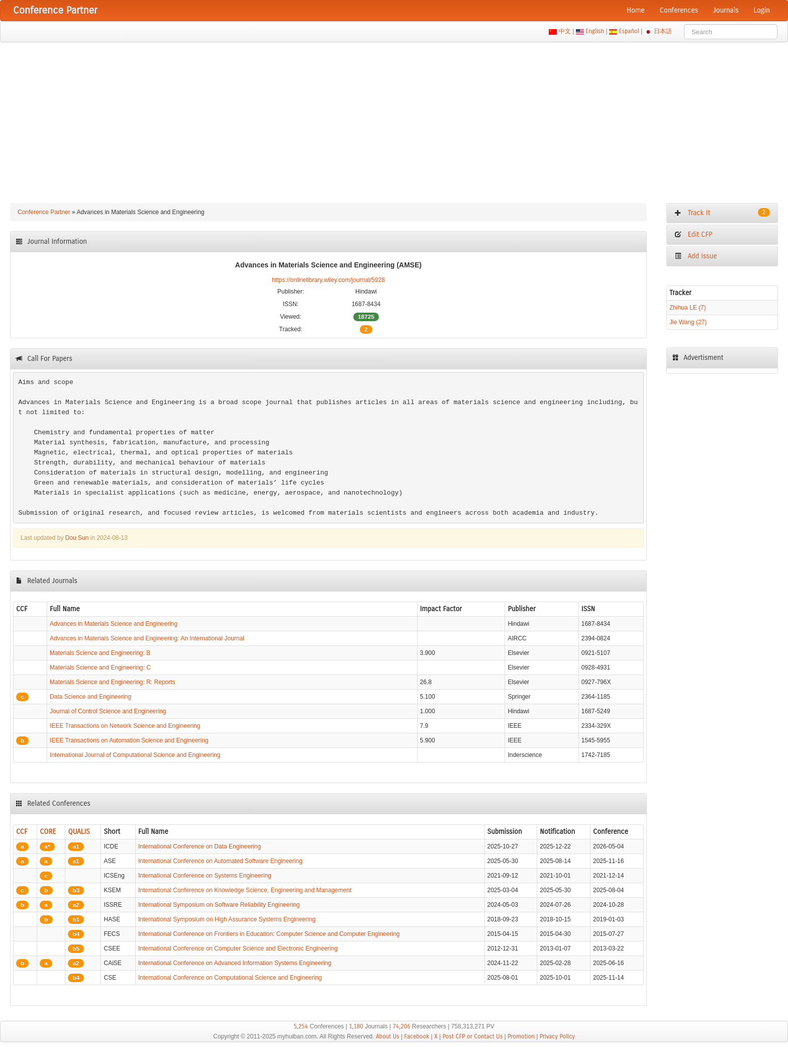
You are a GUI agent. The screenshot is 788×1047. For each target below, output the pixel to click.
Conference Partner (44, 212)
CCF (22, 831)
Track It (722, 212)
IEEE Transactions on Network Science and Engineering (125, 725)
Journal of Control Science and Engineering (108, 711)
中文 (564, 31)
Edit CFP (693, 234)
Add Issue (695, 256)
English (595, 31)
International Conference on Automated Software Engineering (220, 861)
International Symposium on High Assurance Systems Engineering (227, 919)
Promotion (521, 1036)
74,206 (401, 1026)
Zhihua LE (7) (687, 307)
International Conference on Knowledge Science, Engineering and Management (244, 890)
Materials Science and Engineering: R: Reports (112, 682)
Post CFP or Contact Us (472, 1036)
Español (629, 31)
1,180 (356, 1026)
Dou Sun (77, 537)
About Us (388, 1036)
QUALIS (78, 831)
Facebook (416, 1036)
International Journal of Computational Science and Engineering (135, 754)
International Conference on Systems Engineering (204, 875)
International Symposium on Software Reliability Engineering (219, 904)
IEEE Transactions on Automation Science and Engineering (129, 740)
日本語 (663, 31)
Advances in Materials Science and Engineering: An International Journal (147, 638)
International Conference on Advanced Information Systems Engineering (234, 963)
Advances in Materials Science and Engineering (113, 623)
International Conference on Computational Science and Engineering (230, 977)
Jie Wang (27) (688, 322)
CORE (48, 831)
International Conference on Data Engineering (199, 846)
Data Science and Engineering (90, 696)
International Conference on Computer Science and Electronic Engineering (238, 948)
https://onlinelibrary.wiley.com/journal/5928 (328, 279)
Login (762, 10)
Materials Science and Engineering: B (100, 652)
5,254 (300, 1026)
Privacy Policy (557, 1036)
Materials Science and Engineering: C (100, 667)
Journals (725, 10)
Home (636, 10)
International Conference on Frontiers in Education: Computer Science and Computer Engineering (269, 933)
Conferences (679, 10)
